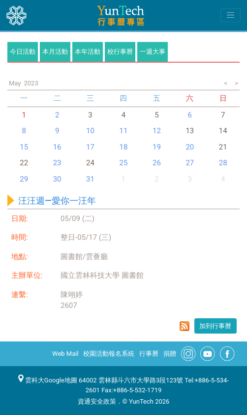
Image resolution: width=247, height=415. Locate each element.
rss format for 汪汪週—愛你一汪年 (184, 326)
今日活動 (22, 51)
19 (157, 147)
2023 (31, 83)
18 (124, 147)
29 (24, 179)
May (15, 83)
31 (90, 179)
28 (223, 162)
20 (189, 147)
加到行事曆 (215, 326)
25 (124, 162)
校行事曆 (120, 51)
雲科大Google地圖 (47, 380)
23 (57, 162)
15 (24, 147)
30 (57, 179)
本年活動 (87, 51)
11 (124, 130)
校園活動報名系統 (108, 353)
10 (90, 130)
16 (57, 147)
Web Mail (65, 353)
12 (157, 130)
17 (90, 147)
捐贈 (169, 353)
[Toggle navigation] (230, 15)
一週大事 (152, 51)
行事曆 (148, 353)
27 (189, 162)
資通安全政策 (97, 401)
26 (157, 162)
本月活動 (55, 51)
